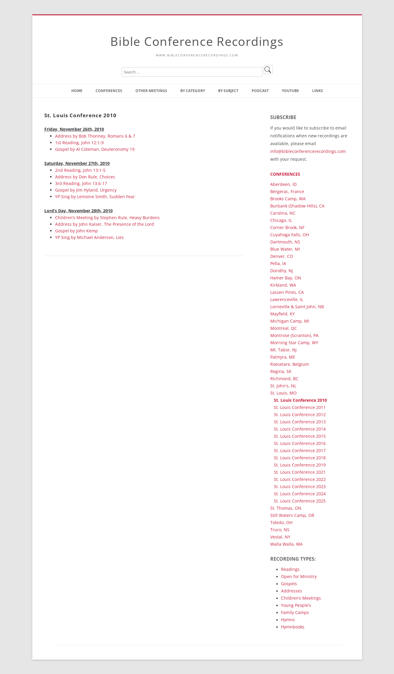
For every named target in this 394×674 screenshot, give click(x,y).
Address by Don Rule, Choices (85, 177)
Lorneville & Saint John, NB (297, 306)
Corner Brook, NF (287, 227)
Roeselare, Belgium (289, 364)
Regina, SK (281, 371)
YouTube (290, 90)
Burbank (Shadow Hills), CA (297, 206)
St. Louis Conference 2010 (300, 400)
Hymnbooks (292, 627)
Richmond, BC (284, 378)
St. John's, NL (283, 386)
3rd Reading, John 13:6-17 (81, 183)
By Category (192, 90)
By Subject (228, 90)
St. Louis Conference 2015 (300, 436)
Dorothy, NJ (281, 270)
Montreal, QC (283, 328)
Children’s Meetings (301, 598)
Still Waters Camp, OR (292, 515)
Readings (290, 569)
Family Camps (295, 612)
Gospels (289, 583)
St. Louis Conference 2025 (300, 501)
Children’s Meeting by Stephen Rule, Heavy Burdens (107, 217)
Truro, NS (279, 529)
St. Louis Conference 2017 (300, 450)
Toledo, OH (281, 522)
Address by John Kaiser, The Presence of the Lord (104, 224)
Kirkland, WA (283, 285)
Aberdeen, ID (283, 184)
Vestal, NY (280, 537)
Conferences (109, 90)
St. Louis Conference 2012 (300, 414)
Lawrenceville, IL (286, 299)
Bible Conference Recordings (196, 41)
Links (317, 90)
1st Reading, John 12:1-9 (79, 142)
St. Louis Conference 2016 (300, 443)
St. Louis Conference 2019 (300, 465)
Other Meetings (151, 90)
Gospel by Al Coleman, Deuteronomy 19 (95, 149)
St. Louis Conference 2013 (300, 422)
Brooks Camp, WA (288, 198)
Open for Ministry (299, 576)
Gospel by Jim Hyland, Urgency (86, 190)
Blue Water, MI (285, 249)
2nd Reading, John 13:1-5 (80, 170)
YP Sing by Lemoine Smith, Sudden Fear (95, 196)
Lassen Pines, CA (287, 292)
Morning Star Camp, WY (294, 342)
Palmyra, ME (282, 357)
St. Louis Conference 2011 (300, 407)
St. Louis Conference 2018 (300, 458)
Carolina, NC (282, 213)
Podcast (260, 90)
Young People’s (296, 605)
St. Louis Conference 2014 (300, 429)
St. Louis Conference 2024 (300, 494)
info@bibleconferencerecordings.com (308, 151)
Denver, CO (281, 256)
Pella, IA (278, 263)
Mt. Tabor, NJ (283, 350)
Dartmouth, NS (285, 242)
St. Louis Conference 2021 (300, 472)
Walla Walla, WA (286, 544)
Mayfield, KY (282, 314)
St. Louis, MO (283, 393)
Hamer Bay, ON (285, 278)
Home (76, 90)
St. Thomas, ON (285, 508)
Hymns (288, 619)
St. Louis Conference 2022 (300, 479)
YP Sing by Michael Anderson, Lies (89, 237)
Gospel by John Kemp (76, 231)
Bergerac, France (287, 191)
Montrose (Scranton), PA (294, 335)
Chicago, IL (281, 220)
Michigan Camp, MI (289, 321)
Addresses (291, 591)
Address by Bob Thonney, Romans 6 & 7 (95, 136)
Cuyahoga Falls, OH (289, 234)
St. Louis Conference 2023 (300, 486)
